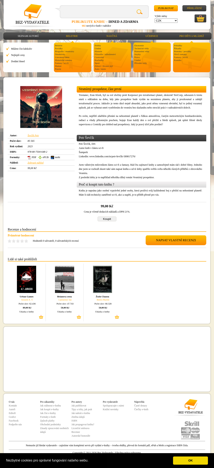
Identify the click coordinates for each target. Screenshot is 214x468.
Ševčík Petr (33, 135)
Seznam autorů (28, 36)
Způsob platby (47, 420)
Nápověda (139, 401)
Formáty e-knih (48, 416)
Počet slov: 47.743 (65, 303)
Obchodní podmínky (50, 424)
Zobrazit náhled (35, 162)
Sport (97, 63)
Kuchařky (99, 60)
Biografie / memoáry (64, 51)
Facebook (14, 420)
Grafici (12, 416)
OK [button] (190, 460)
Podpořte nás (15, 424)
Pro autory (76, 401)
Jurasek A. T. (27, 299)
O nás (12, 401)
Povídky (59, 48)
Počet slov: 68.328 (103, 303)
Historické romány (63, 60)
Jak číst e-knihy (48, 413)
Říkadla (177, 48)
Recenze (75, 432)
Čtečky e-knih (141, 409)
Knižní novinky (110, 409)
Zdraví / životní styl (104, 66)
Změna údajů (78, 416)
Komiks (177, 60)
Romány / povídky (182, 51)
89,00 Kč (27, 307)
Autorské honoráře (80, 435)
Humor (58, 66)
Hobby (98, 45)
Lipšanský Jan (65, 299)
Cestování (99, 57)
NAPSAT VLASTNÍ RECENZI (176, 240)
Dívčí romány (180, 54)
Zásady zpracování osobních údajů (54, 430)
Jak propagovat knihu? (82, 424)
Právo (137, 57)
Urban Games (26, 296)
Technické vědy (141, 48)
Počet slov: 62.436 (27, 303)
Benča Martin (103, 299)
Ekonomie (139, 45)
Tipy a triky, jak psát (81, 409)
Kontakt (13, 405)
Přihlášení (194, 8)
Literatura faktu (62, 57)
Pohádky (178, 45)
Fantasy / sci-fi (62, 63)
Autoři (12, 409)
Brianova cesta (64, 296)
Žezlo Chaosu (102, 296)
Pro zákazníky (47, 401)
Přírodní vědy (140, 63)
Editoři (12, 413)
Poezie (58, 69)
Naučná (111, 36)
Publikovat (166, 8)
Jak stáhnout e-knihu (50, 405)
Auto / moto (100, 69)
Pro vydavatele (110, 401)
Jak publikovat (78, 405)
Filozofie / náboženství (105, 54)
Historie (98, 51)
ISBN (74, 420)
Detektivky (60, 54)
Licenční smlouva (80, 428)
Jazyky (137, 54)
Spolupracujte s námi (113, 405)
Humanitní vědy (141, 51)
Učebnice (151, 36)
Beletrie (72, 36)
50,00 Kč (65, 307)
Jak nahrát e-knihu (80, 413)
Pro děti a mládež (192, 36)
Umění (98, 48)
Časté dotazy (140, 405)
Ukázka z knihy (26, 311)
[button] (89, 461)
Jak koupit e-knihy (49, 409)
